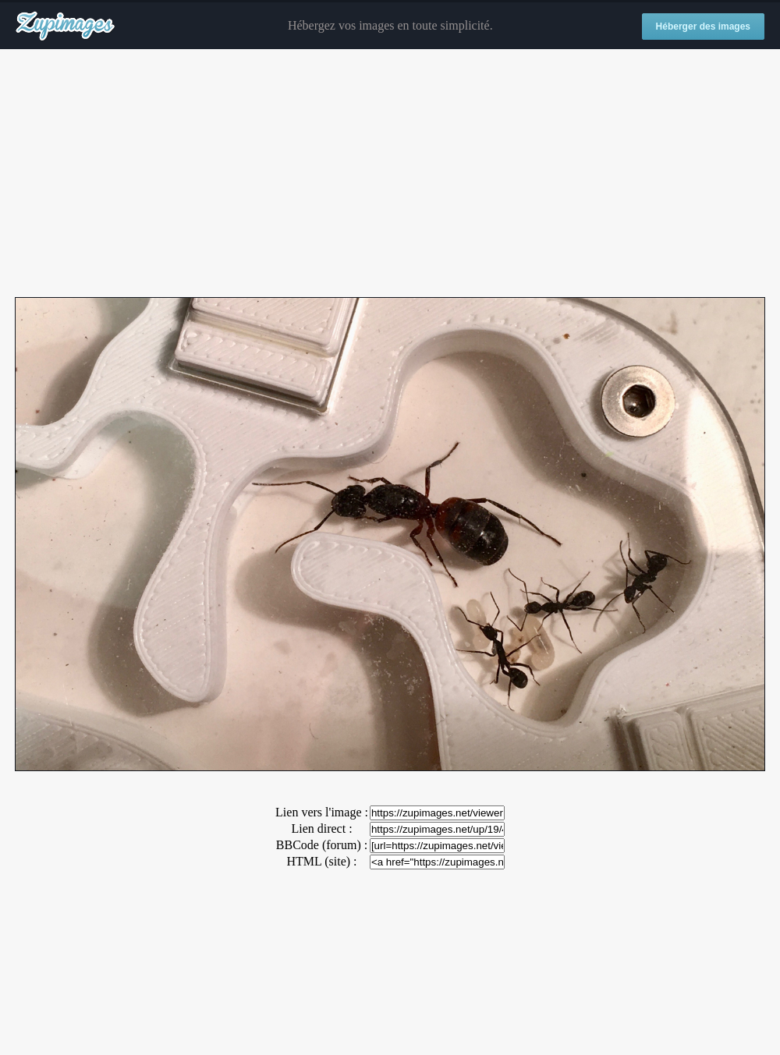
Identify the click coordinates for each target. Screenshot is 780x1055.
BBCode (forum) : (321, 844)
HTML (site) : (321, 861)
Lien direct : (321, 828)
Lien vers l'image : (321, 812)
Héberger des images (703, 26)
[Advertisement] (390, 174)
